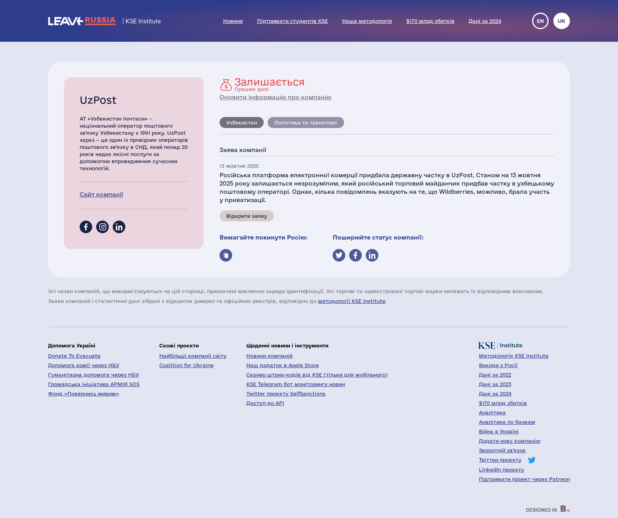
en (540, 21)
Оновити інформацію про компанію (275, 97)
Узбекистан (241, 122)
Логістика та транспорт (305, 122)
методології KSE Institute (351, 301)
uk (562, 21)
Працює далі (270, 84)
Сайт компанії (101, 194)
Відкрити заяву (246, 216)
